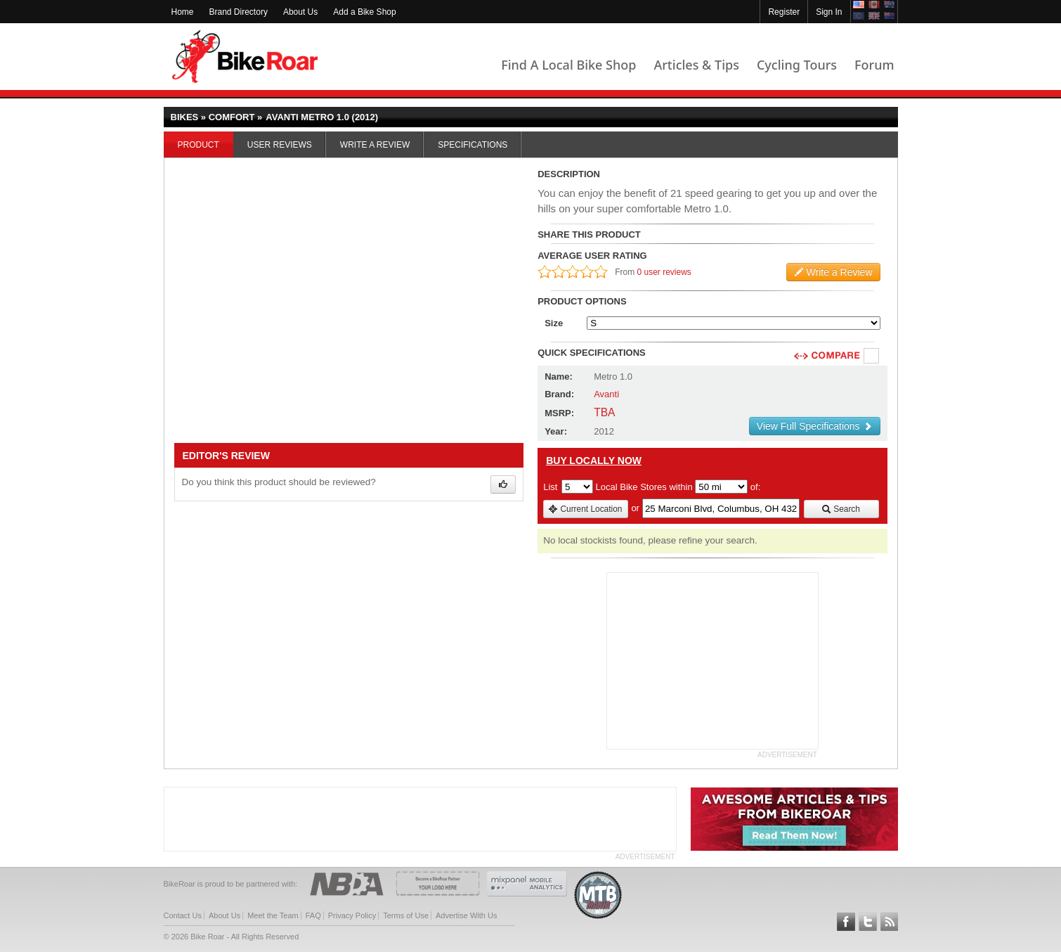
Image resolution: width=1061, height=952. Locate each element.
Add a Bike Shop (364, 12)
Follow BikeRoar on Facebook (846, 922)
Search (840, 509)
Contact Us (183, 915)
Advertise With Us (466, 915)
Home (182, 12)
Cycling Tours (797, 64)
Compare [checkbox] (872, 356)
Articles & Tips (695, 64)
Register (784, 12)
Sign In (829, 12)
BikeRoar (245, 56)
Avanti (606, 394)
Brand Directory (238, 12)
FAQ (313, 915)
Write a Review (375, 145)
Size (554, 323)
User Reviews (279, 145)
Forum (874, 64)
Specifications (472, 145)
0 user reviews (664, 272)
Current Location (585, 509)
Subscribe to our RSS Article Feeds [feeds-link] (889, 922)
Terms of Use (406, 915)
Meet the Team (273, 915)
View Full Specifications (815, 426)
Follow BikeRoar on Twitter (868, 922)
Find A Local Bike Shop (568, 64)
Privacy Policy (352, 915)
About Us (300, 12)
